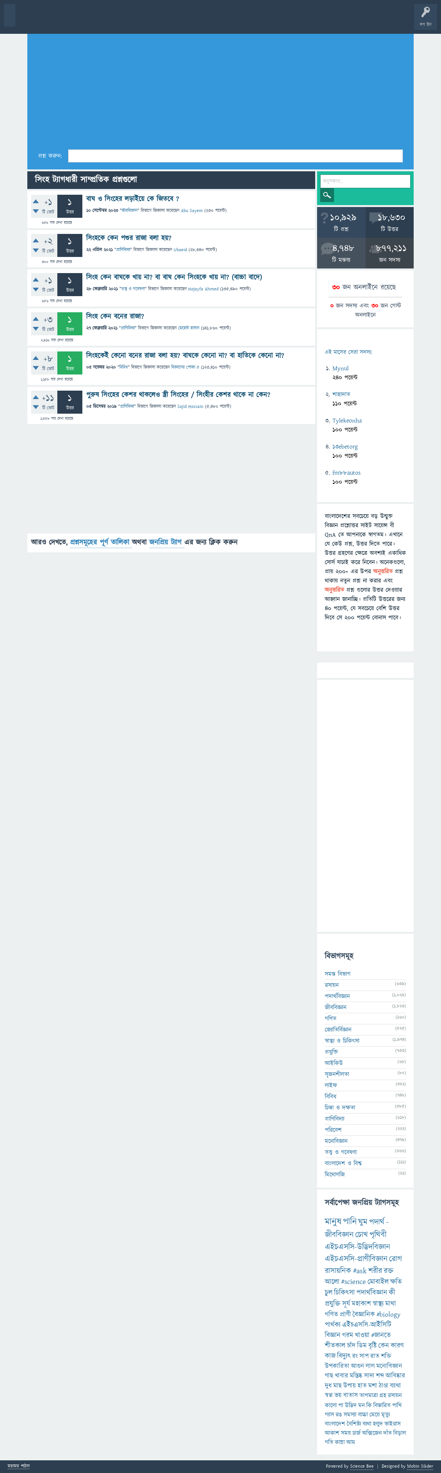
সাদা (369, 1375)
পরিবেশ (333, 1130)
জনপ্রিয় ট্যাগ (166, 542)
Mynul (340, 368)
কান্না (340, 1442)
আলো (332, 1282)
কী (392, 1292)
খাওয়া (362, 1335)
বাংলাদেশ (335, 1424)
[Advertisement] (220, 88)
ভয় (338, 1395)
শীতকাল (335, 1345)
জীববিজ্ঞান (129, 210)
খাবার (341, 1375)
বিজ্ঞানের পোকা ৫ (185, 367)
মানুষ (333, 1221)
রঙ (339, 1414)
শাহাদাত (341, 394)
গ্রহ (382, 1395)
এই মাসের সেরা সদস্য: (348, 352)
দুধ (328, 1385)
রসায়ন (395, 1395)
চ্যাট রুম (239, 20)
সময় (346, 1433)
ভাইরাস (392, 1424)
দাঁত (387, 1433)
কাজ (330, 1356)
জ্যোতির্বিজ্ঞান (338, 1030)
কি (369, 1405)
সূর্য (346, 1304)
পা (340, 1405)
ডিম (362, 1345)
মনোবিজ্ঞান (336, 1141)
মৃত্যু (385, 1414)
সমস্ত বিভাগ (338, 974)
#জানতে (381, 1335)
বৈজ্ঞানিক (363, 1314)
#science (353, 1282)
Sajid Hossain (190, 406)
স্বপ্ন (329, 1395)
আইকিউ (334, 1063)
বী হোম (30, 20)
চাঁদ (351, 1345)
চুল (328, 1292)
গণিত (330, 1018)
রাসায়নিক (338, 1271)
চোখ (361, 1234)
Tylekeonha (347, 420)
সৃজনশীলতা (337, 1074)
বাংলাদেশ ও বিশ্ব (343, 1163)
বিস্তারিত (382, 1405)
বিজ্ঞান (333, 1335)
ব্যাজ (286, 20)
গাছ (329, 1375)
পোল (262, 20)
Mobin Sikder (420, 1466)
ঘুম (363, 1222)
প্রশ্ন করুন (173, 20)
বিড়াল (399, 1433)
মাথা (390, 1304)
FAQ (196, 20)
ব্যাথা (395, 1385)
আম (350, 1442)
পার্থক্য (333, 1325)
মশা (372, 1385)
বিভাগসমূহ (125, 20)
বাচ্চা (363, 1414)
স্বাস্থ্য (378, 1304)
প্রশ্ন (53, 20)
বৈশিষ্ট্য (354, 1424)
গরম (347, 1335)
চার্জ (356, 1433)
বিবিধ (123, 367)
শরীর (375, 1271)
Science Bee (362, 1466)
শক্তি (386, 1356)
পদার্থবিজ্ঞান (337, 996)
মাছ (337, 1385)
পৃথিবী (377, 1234)
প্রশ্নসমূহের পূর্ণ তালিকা (101, 542)
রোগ (395, 1258)
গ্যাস (329, 1414)
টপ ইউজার (311, 20)
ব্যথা (366, 1424)
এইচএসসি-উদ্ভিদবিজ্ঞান (357, 1247)
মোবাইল (378, 1282)
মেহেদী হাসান (188, 328)
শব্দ (380, 1375)
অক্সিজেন (372, 1433)
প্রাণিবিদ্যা (123, 250)
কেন (383, 1345)
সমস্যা (350, 1414)
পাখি (397, 1405)
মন (361, 1405)
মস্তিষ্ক (356, 1375)
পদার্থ (376, 1222)
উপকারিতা (337, 1366)
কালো (331, 1405)
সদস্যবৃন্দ (148, 20)
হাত (362, 1385)
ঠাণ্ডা (383, 1385)
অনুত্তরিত (101, 20)
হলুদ (378, 1424)
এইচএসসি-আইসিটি (366, 1325)
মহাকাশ (361, 1304)
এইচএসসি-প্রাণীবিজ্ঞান (356, 1258)
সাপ (364, 1356)
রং (355, 1356)
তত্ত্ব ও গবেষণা (133, 289)
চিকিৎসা (344, 1292)
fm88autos (346, 473)
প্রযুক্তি (331, 1052)
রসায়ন (332, 985)
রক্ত (388, 1271)
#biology (388, 1314)
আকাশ (332, 1433)
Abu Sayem (192, 210)
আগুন (357, 1366)
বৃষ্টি (372, 1345)
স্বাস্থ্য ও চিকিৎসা (342, 1041)
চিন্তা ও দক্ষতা (340, 1108)
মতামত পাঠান (19, 1466)
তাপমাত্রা (368, 1395)
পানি (350, 1222)
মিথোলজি (335, 1174)
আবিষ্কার (395, 1375)
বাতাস (350, 1395)
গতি (329, 1442)
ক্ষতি (396, 1282)
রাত (374, 1356)
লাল (370, 1366)
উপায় (349, 1385)
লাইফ (331, 1085)
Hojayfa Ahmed (203, 289)
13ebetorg (345, 446)
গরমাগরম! (77, 20)
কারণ (397, 1345)
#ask (360, 1271)
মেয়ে (374, 1414)
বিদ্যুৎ (344, 1356)
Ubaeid (180, 250)
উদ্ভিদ (351, 1405)
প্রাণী (345, 1314)
